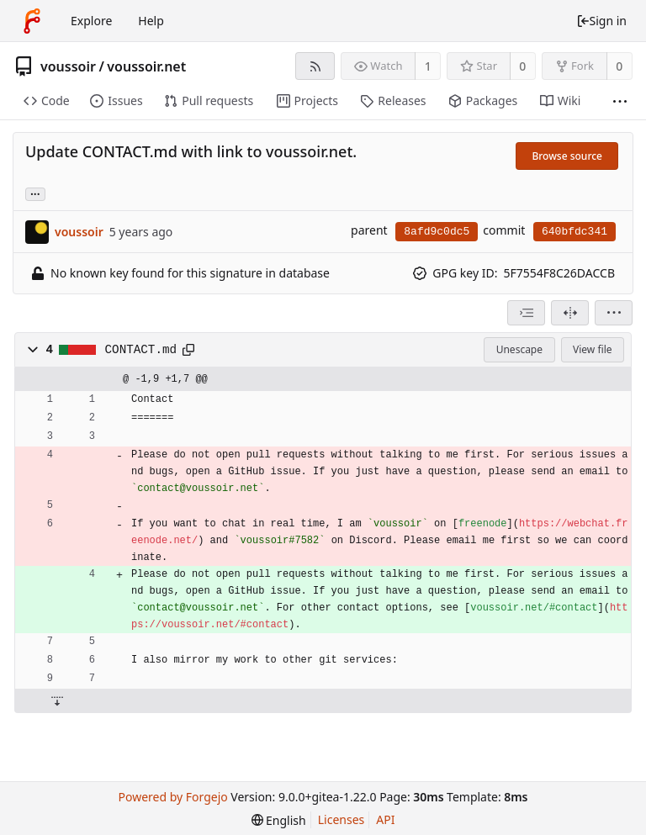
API (385, 819)
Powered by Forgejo (172, 797)
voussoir (68, 66)
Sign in (601, 21)
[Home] (32, 21)
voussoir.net (146, 66)
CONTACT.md (141, 350)
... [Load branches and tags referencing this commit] (35, 193)
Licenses (341, 819)
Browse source (567, 156)
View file (592, 349)
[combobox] (526, 312)
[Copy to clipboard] (188, 350)
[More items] (620, 101)
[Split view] (570, 312)
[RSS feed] (315, 66)
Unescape (519, 349)
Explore (91, 21)
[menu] (614, 312)
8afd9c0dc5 (436, 231)
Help (151, 21)
